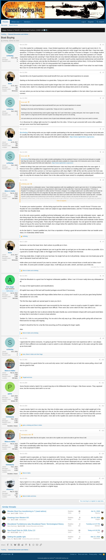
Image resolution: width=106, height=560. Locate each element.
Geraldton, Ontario (12, 426)
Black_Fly (10, 539)
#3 (103, 98)
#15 (103, 478)
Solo (20, 532)
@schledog (24, 132)
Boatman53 (97, 538)
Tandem (21, 513)
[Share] (100, 44)
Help (100, 554)
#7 (103, 241)
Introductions (22, 519)
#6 (103, 180)
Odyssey (97, 513)
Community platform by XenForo (53, 558)
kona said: (24, 102)
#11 (103, 382)
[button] (21, 22)
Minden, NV (14, 401)
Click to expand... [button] (62, 200)
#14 (103, 453)
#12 (103, 405)
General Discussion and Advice (34, 526)
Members (27, 22)
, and (33, 354)
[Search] (100, 22)
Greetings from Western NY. (18, 518)
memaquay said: (26, 434)
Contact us (73, 554)
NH (17, 497)
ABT (8, 532)
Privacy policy (93, 554)
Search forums (13, 25)
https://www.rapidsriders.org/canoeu (82, 137)
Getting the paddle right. (16, 537)
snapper (97, 519)
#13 (103, 430)
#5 (103, 152)
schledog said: (25, 184)
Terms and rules (82, 554)
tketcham (97, 526)
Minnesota (15, 91)
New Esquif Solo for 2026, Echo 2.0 (21, 530)
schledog (5, 40)
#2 (103, 72)
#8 (103, 276)
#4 (103, 129)
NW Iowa (15, 298)
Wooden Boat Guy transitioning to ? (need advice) (26, 511)
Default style (6, 554)
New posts (4, 25)
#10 (103, 359)
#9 (103, 338)
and (30, 270)
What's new (15, 22)
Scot (8, 513)
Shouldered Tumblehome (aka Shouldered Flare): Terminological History (35, 524)
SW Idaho (15, 198)
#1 (103, 44)
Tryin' (98, 532)
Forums (5, 22)
